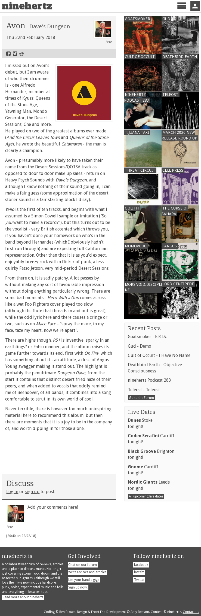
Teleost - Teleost (144, 389)
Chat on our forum (82, 565)
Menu (181, 10)
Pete (103, 32)
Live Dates (141, 412)
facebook (141, 565)
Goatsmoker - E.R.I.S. (147, 336)
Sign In (195, 6)
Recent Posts (144, 328)
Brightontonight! (151, 454)
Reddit (21, 53)
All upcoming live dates (146, 496)
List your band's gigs (83, 580)
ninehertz (27, 6)
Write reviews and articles (87, 572)
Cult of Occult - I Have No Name (159, 355)
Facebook (8, 53)
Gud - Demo (139, 346)
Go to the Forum (141, 398)
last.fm (139, 572)
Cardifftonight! (151, 438)
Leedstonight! (149, 485)
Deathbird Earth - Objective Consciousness (155, 367)
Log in (12, 491)
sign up (32, 491)
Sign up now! (78, 587)
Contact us (191, 612)
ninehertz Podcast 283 (149, 380)
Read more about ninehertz (23, 597)
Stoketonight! (140, 423)
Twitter (15, 53)
